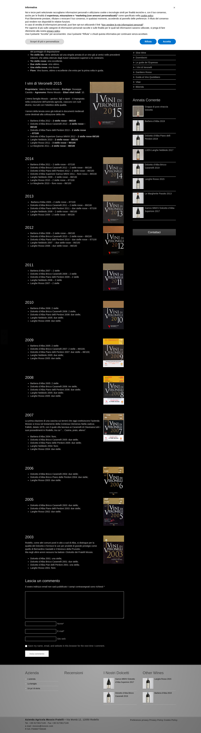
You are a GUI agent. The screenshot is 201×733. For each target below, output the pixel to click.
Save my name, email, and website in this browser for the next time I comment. (66, 646)
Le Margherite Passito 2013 (158, 193)
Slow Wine (141, 52)
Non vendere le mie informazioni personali (122, 24)
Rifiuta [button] (148, 41)
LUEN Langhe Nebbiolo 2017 (159, 150)
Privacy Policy (156, 720)
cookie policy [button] (147, 15)
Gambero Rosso (144, 72)
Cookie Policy (170, 720)
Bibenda (140, 87)
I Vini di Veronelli (144, 67)
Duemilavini (141, 57)
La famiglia (32, 684)
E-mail (60, 631)
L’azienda (31, 679)
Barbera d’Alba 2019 (155, 121)
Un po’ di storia (33, 688)
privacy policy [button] (53, 31)
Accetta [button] (167, 41)
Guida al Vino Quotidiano (148, 77)
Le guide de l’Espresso (147, 62)
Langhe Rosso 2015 (154, 179)
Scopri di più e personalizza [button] (44, 41)
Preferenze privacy (139, 720)
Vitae (138, 82)
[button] (174, 7)
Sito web (61, 638)
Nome (60, 623)
